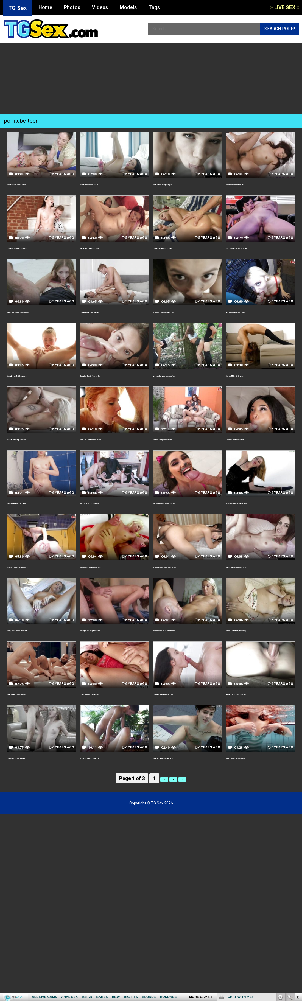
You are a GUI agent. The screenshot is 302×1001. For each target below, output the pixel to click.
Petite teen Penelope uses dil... (112, 183)
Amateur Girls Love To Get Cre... (259, 725)
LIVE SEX (284, 7)
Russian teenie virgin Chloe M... (39, 515)
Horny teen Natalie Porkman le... (113, 381)
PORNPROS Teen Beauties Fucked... (107, 448)
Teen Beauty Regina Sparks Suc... (187, 725)
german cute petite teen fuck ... (259, 311)
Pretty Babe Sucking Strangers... (187, 183)
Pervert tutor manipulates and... (40, 445)
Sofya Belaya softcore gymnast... (260, 515)
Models (128, 7)
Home (45, 7)
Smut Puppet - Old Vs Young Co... (114, 585)
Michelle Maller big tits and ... (256, 381)
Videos (100, 7)
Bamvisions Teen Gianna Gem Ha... (183, 518)
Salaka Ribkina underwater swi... (259, 788)
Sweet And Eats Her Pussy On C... (260, 585)
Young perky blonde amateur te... (41, 655)
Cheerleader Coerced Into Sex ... (41, 725)
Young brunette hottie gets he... (113, 725)
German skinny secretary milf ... (186, 445)
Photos (72, 7)
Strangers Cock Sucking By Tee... (187, 311)
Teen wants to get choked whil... (40, 788)
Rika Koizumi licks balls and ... (256, 183)
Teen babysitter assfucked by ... (186, 247)
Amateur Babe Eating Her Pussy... (260, 655)
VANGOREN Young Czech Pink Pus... (183, 658)
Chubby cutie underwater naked (186, 788)
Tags (154, 7)
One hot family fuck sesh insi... (111, 515)
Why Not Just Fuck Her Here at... (113, 788)
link (297, 915)
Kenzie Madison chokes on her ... (260, 247)
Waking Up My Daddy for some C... (111, 658)
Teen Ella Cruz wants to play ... (111, 311)
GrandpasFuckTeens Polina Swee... (181, 588)
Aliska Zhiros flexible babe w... (38, 381)
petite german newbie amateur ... (41, 585)
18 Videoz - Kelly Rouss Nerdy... (39, 247)
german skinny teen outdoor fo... (187, 381)
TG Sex (17, 8)
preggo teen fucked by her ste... (113, 247)
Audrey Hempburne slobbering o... (38, 314)
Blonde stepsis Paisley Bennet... (40, 183)
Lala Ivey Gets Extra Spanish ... (257, 445)
